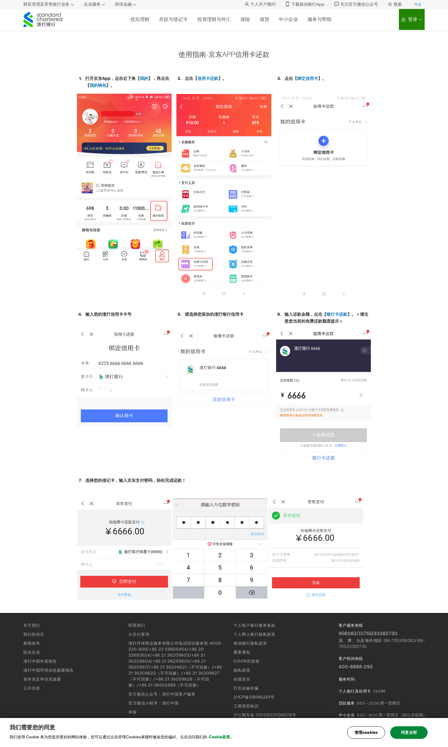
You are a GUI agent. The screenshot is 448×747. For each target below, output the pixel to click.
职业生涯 (31, 652)
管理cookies (366, 732)
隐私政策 (242, 670)
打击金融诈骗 (246, 688)
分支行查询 (138, 634)
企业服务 (92, 4)
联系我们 (136, 625)
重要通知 (242, 652)
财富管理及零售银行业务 (46, 4)
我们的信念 (33, 634)
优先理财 (139, 19)
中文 (418, 4)
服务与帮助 (320, 19)
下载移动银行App (305, 4)
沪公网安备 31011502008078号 (265, 715)
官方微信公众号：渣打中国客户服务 (162, 694)
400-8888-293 (356, 666)
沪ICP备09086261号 (254, 697)
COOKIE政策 (247, 661)
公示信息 (31, 688)
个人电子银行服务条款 (255, 625)
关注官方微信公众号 (356, 4)
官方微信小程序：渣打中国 (153, 703)
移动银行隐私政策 (250, 643)
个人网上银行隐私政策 (255, 634)
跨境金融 (123, 4)
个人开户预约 (260, 4)
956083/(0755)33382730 (368, 633)
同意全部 (409, 732)
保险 (245, 19)
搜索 (395, 4)
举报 (132, 712)
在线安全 (242, 679)
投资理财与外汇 (214, 19)
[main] (224, 732)
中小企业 (288, 19)
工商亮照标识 (246, 706)
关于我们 (31, 625)
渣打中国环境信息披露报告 (48, 670)
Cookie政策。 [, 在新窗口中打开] (221, 737)
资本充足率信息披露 (42, 679)
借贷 (264, 19)
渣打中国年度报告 (40, 661)
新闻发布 (31, 643)
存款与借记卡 (173, 19)
